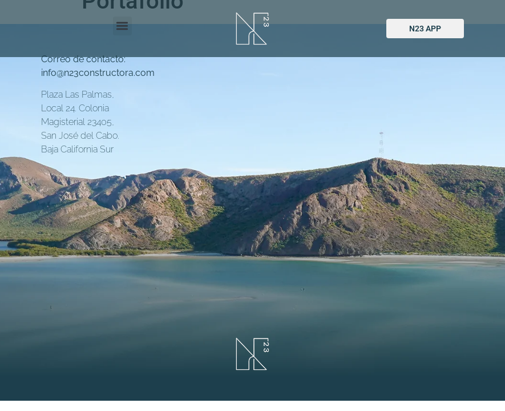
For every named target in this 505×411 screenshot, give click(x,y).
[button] (122, 26)
